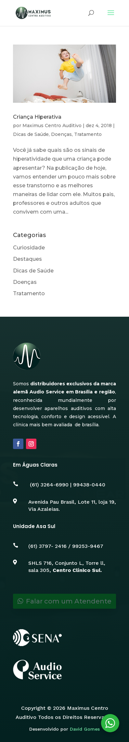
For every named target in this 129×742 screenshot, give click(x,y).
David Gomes (85, 729)
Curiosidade (29, 248)
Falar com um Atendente (68, 601)
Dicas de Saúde (31, 134)
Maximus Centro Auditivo (52, 125)
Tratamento (88, 134)
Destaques (27, 259)
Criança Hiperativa (37, 117)
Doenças (61, 134)
